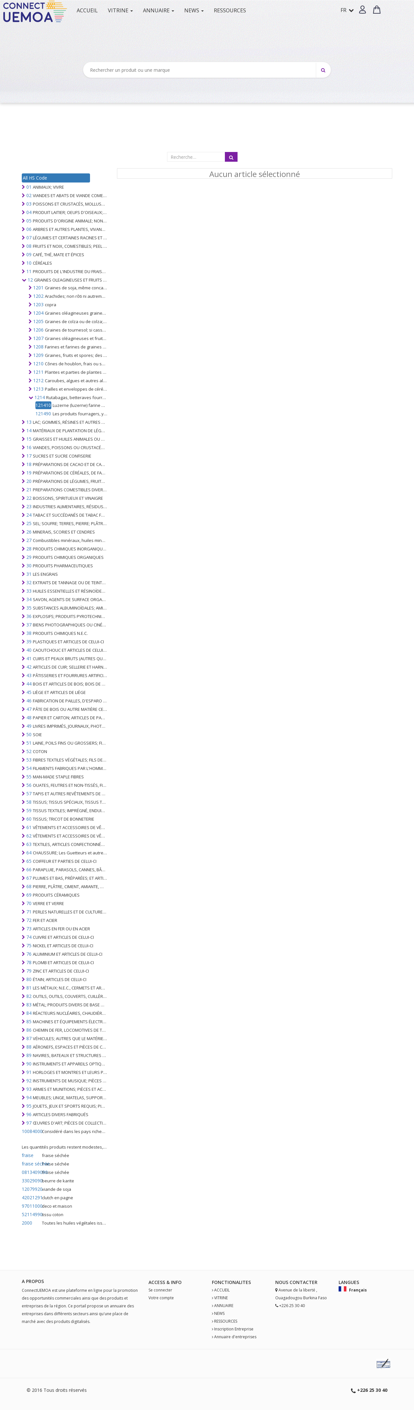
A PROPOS (33, 1281)
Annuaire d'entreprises (235, 1337)
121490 (43, 413)
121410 (43, 405)
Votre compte (161, 1298)
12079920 (31, 1189)
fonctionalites (231, 1282)
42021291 (31, 1197)
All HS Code (35, 178)
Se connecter (160, 1290)
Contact (301, 1282)
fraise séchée (31, 1164)
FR (347, 10)
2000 (27, 1223)
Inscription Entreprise (233, 1329)
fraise (27, 1155)
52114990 (31, 1214)
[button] (362, 10)
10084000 (31, 1131)
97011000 (31, 1206)
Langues (349, 1282)
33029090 (31, 1180)
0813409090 (31, 1172)
